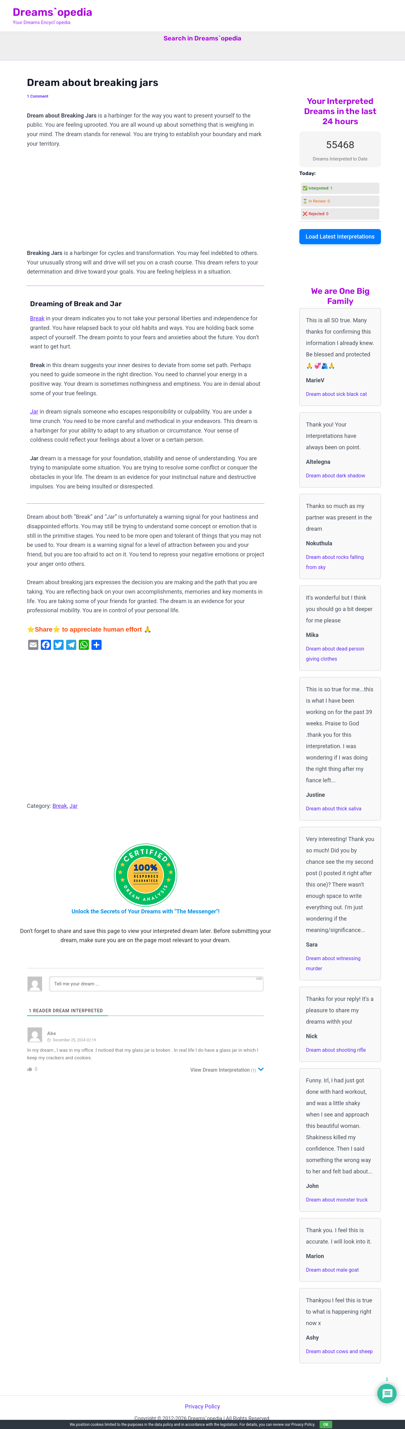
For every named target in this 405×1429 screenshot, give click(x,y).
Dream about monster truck (337, 1200)
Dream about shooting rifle (336, 1050)
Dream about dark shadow (335, 476)
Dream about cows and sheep (339, 1351)
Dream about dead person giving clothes (335, 654)
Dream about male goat (332, 1270)
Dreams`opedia (52, 12)
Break (37, 318)
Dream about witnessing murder (333, 963)
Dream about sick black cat (336, 394)
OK (325, 1424)
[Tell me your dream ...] (156, 983)
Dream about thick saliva (333, 809)
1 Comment (37, 96)
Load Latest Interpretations (340, 236)
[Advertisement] (145, 201)
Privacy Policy (202, 1406)
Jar (34, 411)
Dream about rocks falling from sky (335, 562)
